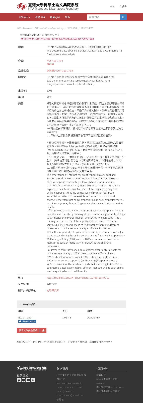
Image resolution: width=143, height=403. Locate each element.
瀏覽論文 (24, 17)
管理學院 (72, 28)
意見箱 (60, 399)
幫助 (67, 17)
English (123, 6)
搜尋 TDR (40, 17)
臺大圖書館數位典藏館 (108, 391)
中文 (112, 6)
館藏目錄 (101, 375)
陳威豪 (50, 64)
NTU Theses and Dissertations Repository (40, 28)
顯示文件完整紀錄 (28, 330)
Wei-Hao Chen (55, 60)
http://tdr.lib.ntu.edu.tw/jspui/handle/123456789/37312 (78, 277)
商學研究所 (87, 28)
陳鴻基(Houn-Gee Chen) (60, 70)
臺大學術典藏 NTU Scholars (110, 387)
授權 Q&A (55, 17)
